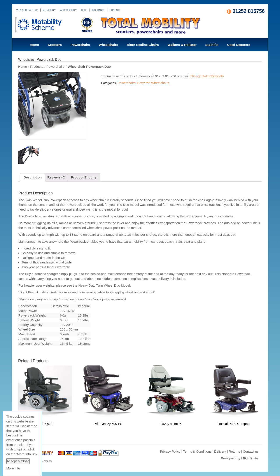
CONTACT (115, 10)
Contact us (251, 451)
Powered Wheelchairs (153, 83)
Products (36, 66)
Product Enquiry (84, 177)
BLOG (84, 10)
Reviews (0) (56, 177)
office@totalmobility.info (206, 76)
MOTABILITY (49, 10)
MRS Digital (250, 458)
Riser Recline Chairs (143, 45)
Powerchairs (80, 45)
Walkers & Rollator (182, 45)
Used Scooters (238, 45)
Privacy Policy (170, 451)
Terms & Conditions (197, 451)
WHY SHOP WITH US (27, 10)
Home (34, 45)
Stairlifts (212, 45)
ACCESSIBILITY (68, 10)
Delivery (220, 451)
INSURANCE (98, 10)
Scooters (55, 45)
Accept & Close (18, 461)
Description (33, 177)
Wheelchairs (108, 45)
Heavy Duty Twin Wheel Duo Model (104, 285)
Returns (234, 451)
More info (13, 468)
